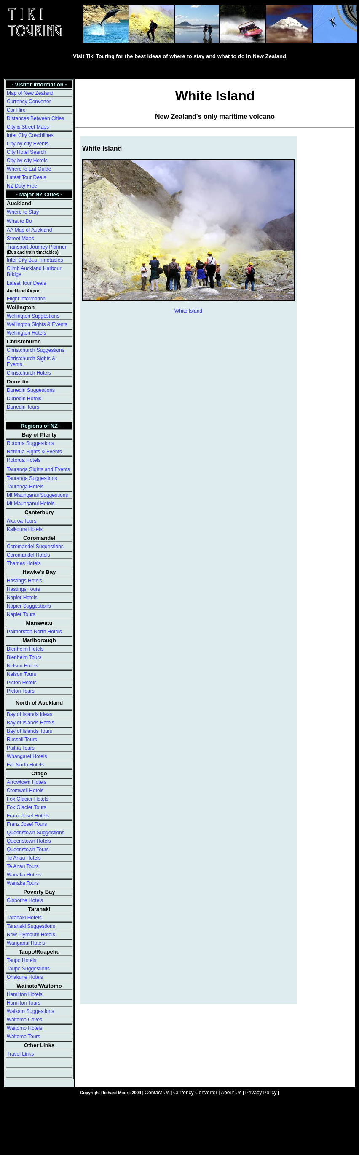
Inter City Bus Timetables (35, 260)
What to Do (19, 221)
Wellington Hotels (26, 333)
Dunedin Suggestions (31, 390)
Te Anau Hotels (24, 858)
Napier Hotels (22, 597)
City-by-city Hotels (27, 160)
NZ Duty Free (22, 186)
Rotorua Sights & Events (34, 452)
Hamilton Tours (23, 1003)
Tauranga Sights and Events (38, 469)
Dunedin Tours (23, 407)
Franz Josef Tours (27, 824)
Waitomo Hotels (24, 1028)
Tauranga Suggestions (32, 478)
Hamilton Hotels (25, 994)
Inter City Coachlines (30, 135)
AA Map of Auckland (29, 230)
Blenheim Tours (24, 657)
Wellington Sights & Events (37, 324)
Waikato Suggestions (30, 1011)
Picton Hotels (22, 683)
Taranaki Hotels (24, 918)
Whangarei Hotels (27, 756)
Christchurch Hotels (29, 373)
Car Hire (16, 110)
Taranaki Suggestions (31, 926)
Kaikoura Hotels (25, 529)
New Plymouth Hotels (31, 935)
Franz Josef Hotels (28, 816)
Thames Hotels (24, 563)
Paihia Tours (21, 748)
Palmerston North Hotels (34, 632)
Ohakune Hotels (25, 977)
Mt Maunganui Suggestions (37, 495)
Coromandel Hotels (28, 555)
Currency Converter (29, 102)
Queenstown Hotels (29, 841)
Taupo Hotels (21, 960)
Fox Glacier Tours (26, 807)
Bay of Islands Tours (29, 731)
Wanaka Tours (23, 883)
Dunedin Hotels (24, 399)
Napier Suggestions (29, 606)
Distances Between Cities (35, 118)
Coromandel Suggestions (35, 546)
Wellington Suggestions (33, 316)
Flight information (26, 299)
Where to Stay (23, 212)
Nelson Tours (21, 674)
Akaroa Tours (21, 521)
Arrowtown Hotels (26, 782)
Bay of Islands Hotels (30, 723)
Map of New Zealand (30, 93)
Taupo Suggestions (28, 969)
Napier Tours (21, 614)
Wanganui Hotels (26, 943)
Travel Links (20, 1054)
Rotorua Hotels (23, 460)
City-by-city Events (27, 144)
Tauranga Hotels (25, 487)
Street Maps (20, 238)
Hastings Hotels (24, 581)
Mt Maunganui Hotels (30, 503)
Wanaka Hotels (24, 875)
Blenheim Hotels (25, 649)
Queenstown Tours (28, 849)
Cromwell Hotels (25, 790)
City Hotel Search (26, 152)
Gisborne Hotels (25, 900)
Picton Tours (21, 691)
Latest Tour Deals (26, 177)
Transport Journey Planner (37, 247)
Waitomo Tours (23, 1037)
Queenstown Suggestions (35, 833)
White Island (188, 311)
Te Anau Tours (23, 866)
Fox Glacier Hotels (27, 799)
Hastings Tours (23, 589)
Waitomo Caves (24, 1020)
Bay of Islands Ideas (29, 714)
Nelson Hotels (22, 666)
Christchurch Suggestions (35, 350)
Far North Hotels (25, 765)
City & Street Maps (28, 127)
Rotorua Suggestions (30, 443)
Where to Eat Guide (29, 169)
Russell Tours (22, 739)
